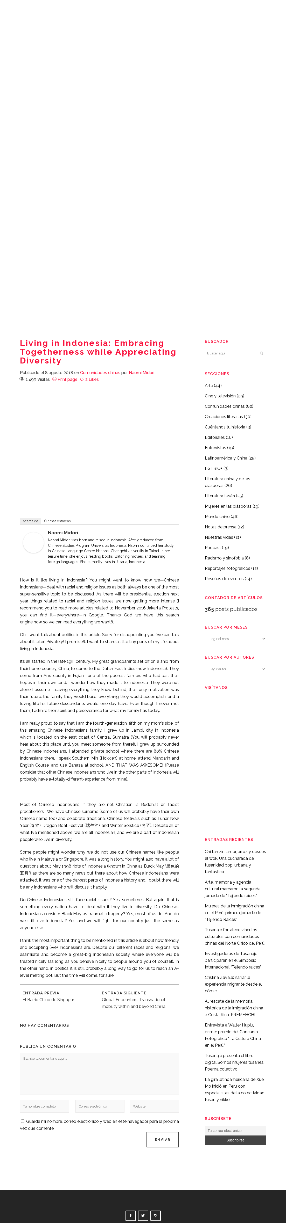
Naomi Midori (141, 372)
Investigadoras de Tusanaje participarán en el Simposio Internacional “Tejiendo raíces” (233, 960)
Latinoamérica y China (226, 458)
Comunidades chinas (100, 372)
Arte (209, 385)
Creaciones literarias (224, 416)
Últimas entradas (57, 521)
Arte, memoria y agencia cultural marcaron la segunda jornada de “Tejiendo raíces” (233, 889)
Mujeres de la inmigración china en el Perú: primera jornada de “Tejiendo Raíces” (234, 913)
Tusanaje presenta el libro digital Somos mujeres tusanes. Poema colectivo (234, 1062)
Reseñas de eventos (224, 578)
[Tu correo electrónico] (235, 1130)
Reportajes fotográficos (227, 568)
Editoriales (215, 437)
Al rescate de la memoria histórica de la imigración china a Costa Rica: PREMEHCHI (234, 1008)
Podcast (213, 547)
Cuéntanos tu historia (225, 427)
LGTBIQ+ (213, 468)
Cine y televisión (220, 396)
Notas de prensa (220, 527)
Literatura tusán (220, 495)
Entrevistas (215, 447)
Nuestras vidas (219, 537)
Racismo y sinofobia (224, 558)
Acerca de (30, 521)
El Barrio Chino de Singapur (48, 999)
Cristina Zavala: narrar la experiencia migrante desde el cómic (233, 984)
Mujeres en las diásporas (228, 506)
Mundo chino (217, 516)
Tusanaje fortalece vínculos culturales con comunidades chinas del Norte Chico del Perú (234, 936)
